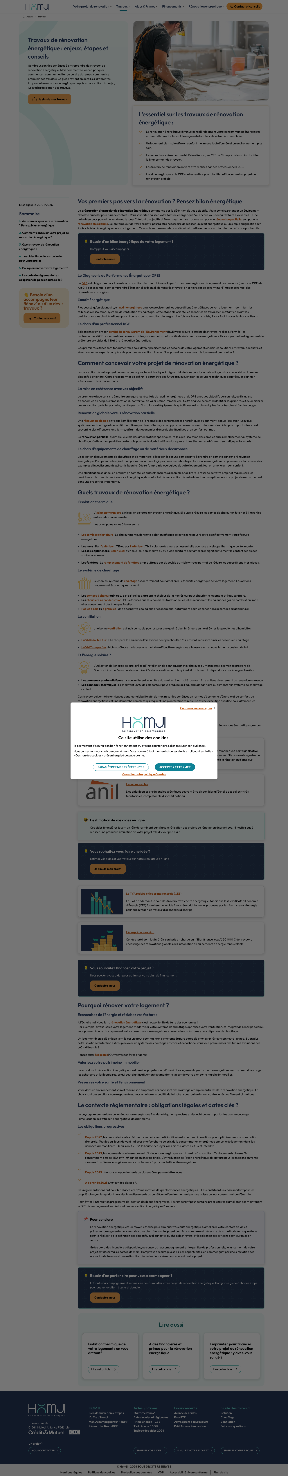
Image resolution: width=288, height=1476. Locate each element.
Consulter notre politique (144, 774)
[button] (175, 767)
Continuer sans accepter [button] (196, 708)
